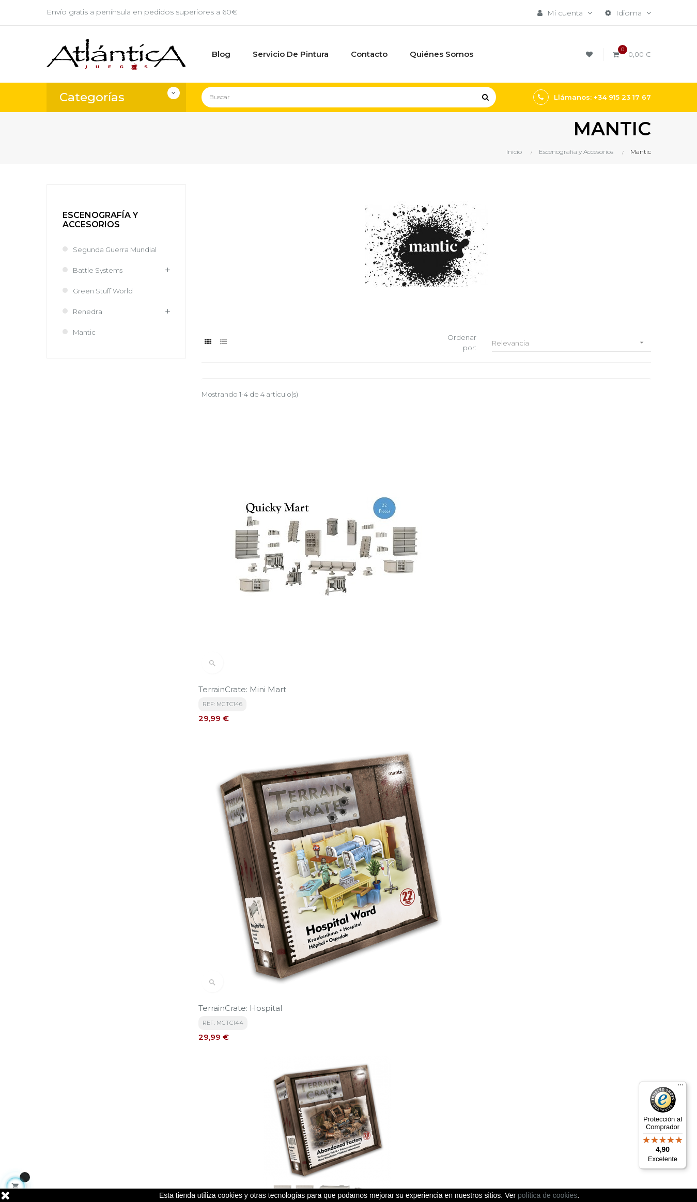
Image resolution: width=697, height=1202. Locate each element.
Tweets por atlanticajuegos (559, 1056)
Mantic (85, 332)
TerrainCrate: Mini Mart (245, 572)
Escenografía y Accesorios (100, 219)
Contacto (321, 1123)
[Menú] (680, 1087)
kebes (248, 1184)
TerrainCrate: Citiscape (245, 773)
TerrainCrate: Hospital (398, 572)
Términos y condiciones (346, 1060)
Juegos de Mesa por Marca (445, 1065)
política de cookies (547, 1195)
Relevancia (571, 343)
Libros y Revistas (438, 1106)
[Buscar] (349, 97)
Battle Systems (100, 270)
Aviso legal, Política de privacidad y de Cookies (346, 1083)
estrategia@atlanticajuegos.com (104, 1117)
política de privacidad (261, 965)
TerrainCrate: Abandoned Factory (576, 572)
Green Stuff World (104, 290)
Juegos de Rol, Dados (448, 1088)
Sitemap (423, 1123)
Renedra (88, 311)
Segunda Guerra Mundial (117, 249)
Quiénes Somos (333, 1106)
